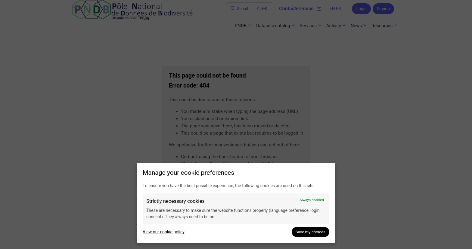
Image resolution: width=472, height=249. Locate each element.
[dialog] (236, 203)
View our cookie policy (164, 231)
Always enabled (312, 200)
